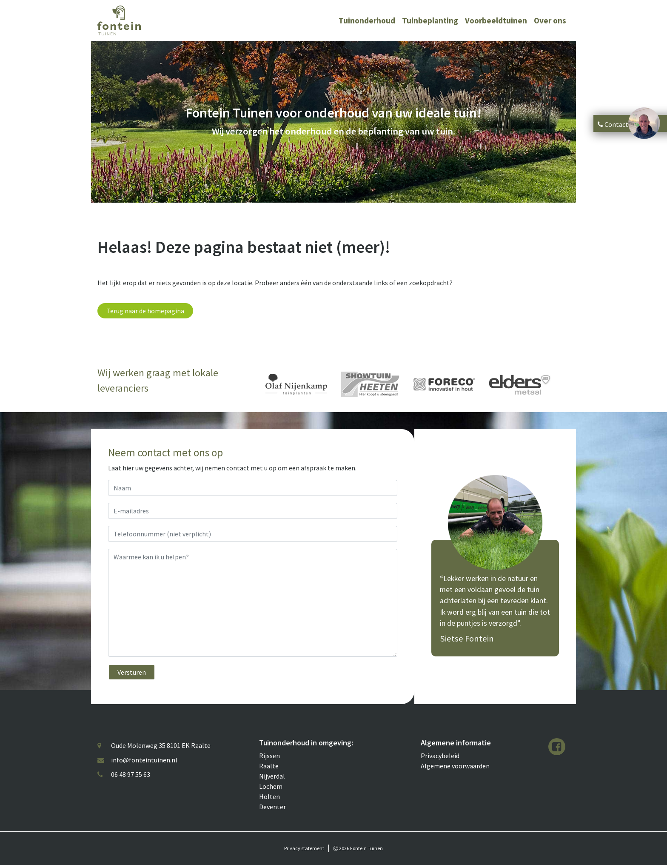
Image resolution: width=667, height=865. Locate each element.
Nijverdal (272, 776)
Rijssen (269, 755)
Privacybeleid (440, 755)
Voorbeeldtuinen (496, 20)
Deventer (272, 806)
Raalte (269, 766)
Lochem (270, 786)
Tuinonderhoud (367, 20)
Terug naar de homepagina (145, 310)
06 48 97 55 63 (130, 774)
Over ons (550, 20)
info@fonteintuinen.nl (144, 760)
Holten (269, 796)
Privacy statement (304, 848)
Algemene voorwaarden (455, 766)
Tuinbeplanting (430, 20)
